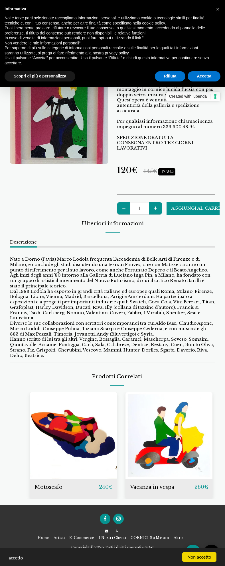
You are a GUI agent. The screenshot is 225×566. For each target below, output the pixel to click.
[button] (217, 9)
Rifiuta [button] (170, 76)
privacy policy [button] (117, 53)
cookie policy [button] (153, 23)
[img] (73, 435)
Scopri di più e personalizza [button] (40, 76)
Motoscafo (48, 487)
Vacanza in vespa (152, 487)
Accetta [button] (204, 76)
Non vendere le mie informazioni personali (42, 43)
